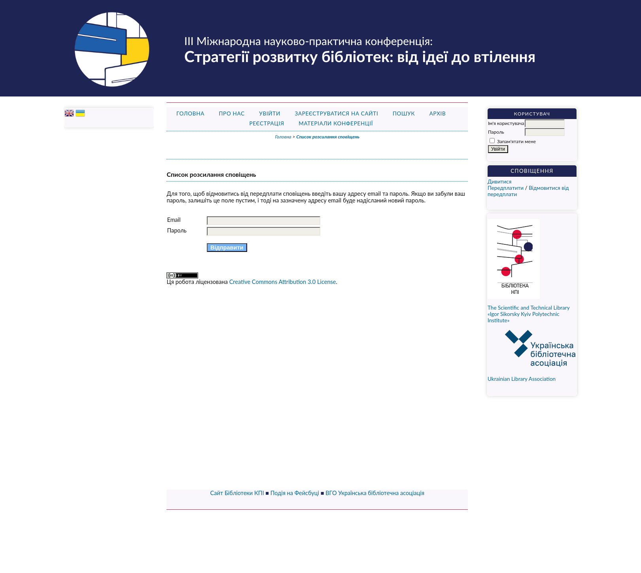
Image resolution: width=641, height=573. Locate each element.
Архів (437, 113)
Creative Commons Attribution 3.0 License (282, 281)
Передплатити (506, 188)
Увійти (269, 113)
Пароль (496, 132)
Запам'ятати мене (516, 141)
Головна (190, 113)
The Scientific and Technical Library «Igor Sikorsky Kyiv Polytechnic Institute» (528, 313)
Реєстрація (266, 123)
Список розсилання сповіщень (327, 137)
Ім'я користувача (506, 123)
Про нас (231, 113)
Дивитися (500, 181)
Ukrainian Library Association (540, 376)
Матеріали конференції (336, 123)
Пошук (404, 113)
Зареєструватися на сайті (336, 113)
